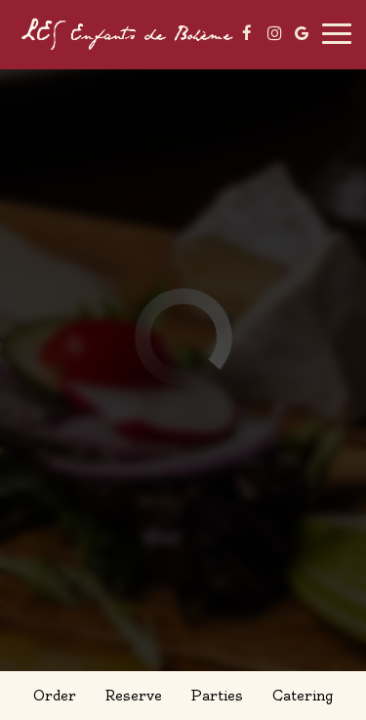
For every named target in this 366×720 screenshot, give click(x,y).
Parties (216, 695)
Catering (302, 695)
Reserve (133, 695)
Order (54, 695)
